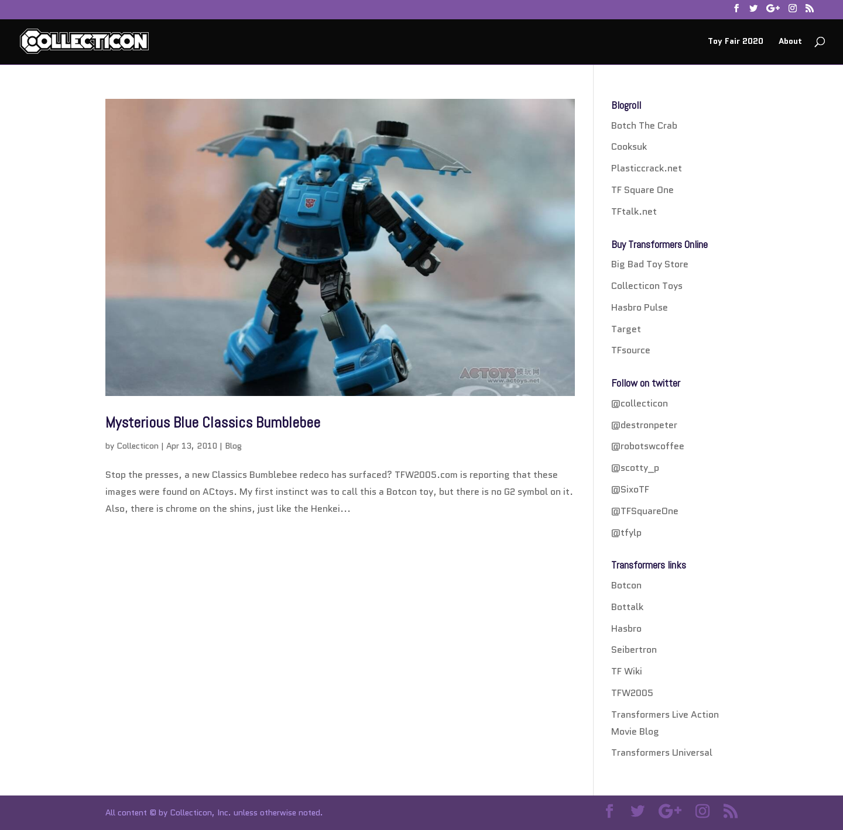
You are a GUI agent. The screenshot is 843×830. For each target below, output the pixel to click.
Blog (233, 446)
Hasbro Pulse (639, 307)
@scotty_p (635, 467)
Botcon (626, 585)
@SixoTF (630, 489)
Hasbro (626, 628)
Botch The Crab (644, 125)
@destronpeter (644, 425)
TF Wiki (626, 671)
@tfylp (626, 532)
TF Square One (642, 190)
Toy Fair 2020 (735, 42)
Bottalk (627, 607)
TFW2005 (632, 693)
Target (626, 329)
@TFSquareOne (644, 511)
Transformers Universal (661, 752)
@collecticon (639, 403)
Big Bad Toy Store (649, 264)
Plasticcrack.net (646, 168)
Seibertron (634, 649)
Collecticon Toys (647, 285)
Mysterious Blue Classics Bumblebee (212, 422)
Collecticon (137, 446)
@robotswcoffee (647, 446)
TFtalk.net (634, 211)
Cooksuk (629, 146)
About (790, 42)
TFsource (630, 350)
